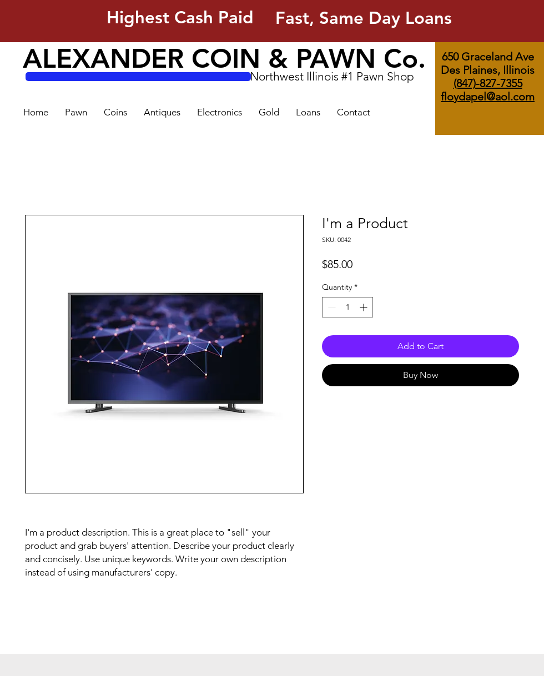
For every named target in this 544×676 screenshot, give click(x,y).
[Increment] (364, 307)
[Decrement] (331, 307)
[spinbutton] (347, 307)
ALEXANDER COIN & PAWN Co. (224, 58)
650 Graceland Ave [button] (488, 56)
